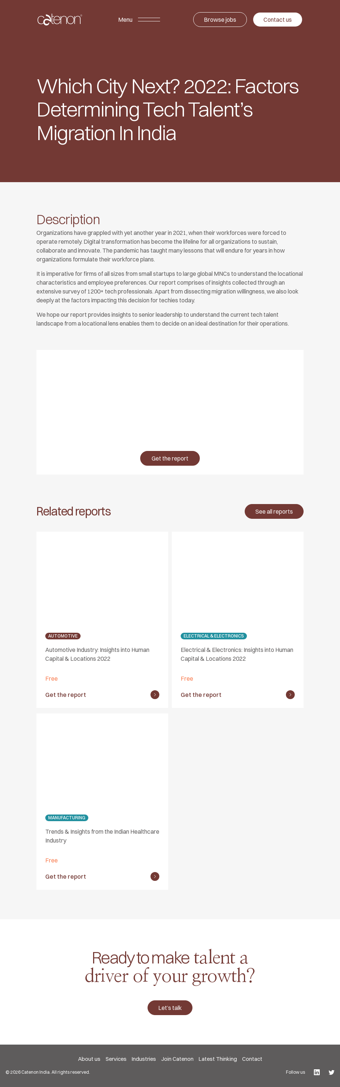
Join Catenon (177, 1059)
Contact (252, 1059)
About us (89, 1059)
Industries (144, 1059)
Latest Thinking (218, 1059)
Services (116, 1059)
